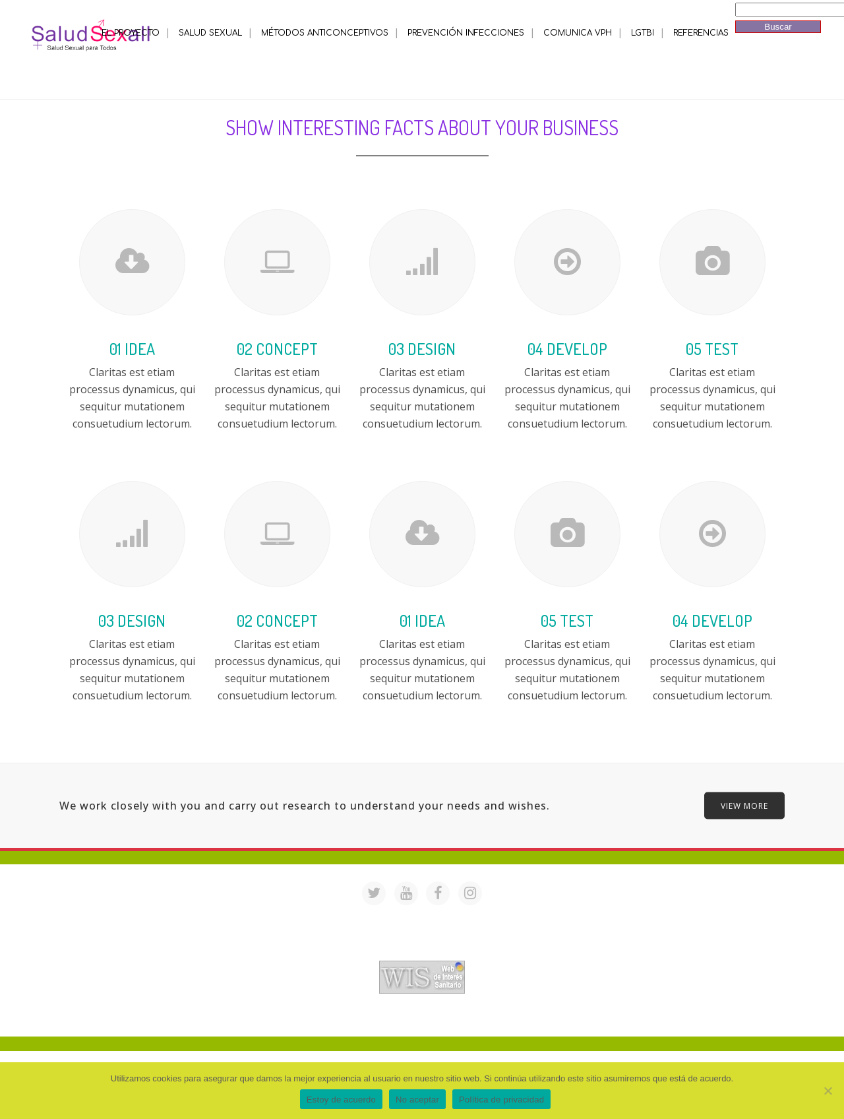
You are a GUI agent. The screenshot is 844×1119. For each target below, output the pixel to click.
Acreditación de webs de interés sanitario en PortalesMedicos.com (422, 951)
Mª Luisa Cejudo (477, 1019)
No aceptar (417, 1099)
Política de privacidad (501, 1099)
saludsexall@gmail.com (549, 917)
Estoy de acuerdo (341, 1099)
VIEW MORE (744, 805)
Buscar (777, 27)
